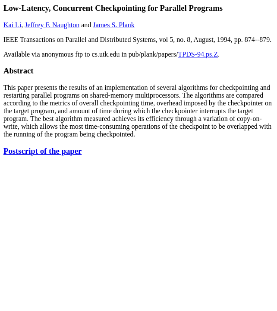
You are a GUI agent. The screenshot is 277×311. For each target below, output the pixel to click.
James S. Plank (113, 25)
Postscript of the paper (42, 151)
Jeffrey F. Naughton (52, 25)
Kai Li (12, 25)
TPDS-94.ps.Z (198, 54)
